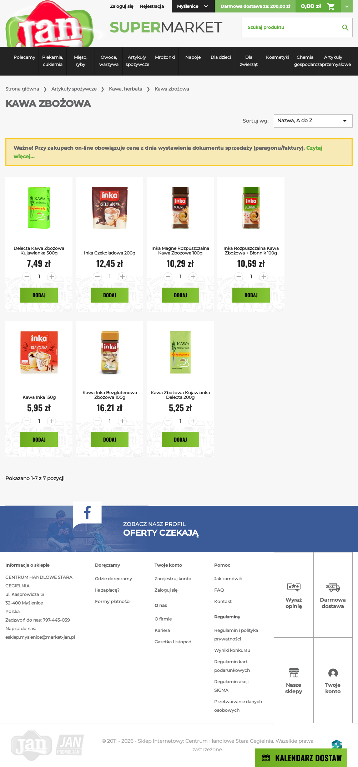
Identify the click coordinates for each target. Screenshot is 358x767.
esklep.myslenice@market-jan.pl (40, 637)
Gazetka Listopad (173, 641)
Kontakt (223, 601)
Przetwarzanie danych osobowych (238, 706)
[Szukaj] (297, 27)
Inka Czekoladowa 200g (109, 253)
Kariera (162, 630)
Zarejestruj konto (173, 578)
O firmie (163, 619)
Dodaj (39, 295)
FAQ (219, 590)
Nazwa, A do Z (313, 121)
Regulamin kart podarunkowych (232, 666)
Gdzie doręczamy (113, 578)
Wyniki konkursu (232, 650)
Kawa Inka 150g (39, 397)
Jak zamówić (228, 578)
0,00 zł (318, 6)
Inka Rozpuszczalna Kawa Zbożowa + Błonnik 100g (251, 250)
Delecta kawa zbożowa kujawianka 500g (39, 250)
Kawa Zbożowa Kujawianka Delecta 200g (180, 395)
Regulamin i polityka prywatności (236, 635)
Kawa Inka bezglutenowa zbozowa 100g (109, 395)
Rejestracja (152, 6)
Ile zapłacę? (107, 590)
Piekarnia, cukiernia (52, 61)
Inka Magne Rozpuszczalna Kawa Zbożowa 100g (180, 250)
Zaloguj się (166, 590)
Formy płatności (112, 601)
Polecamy (24, 57)
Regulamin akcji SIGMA (231, 686)
